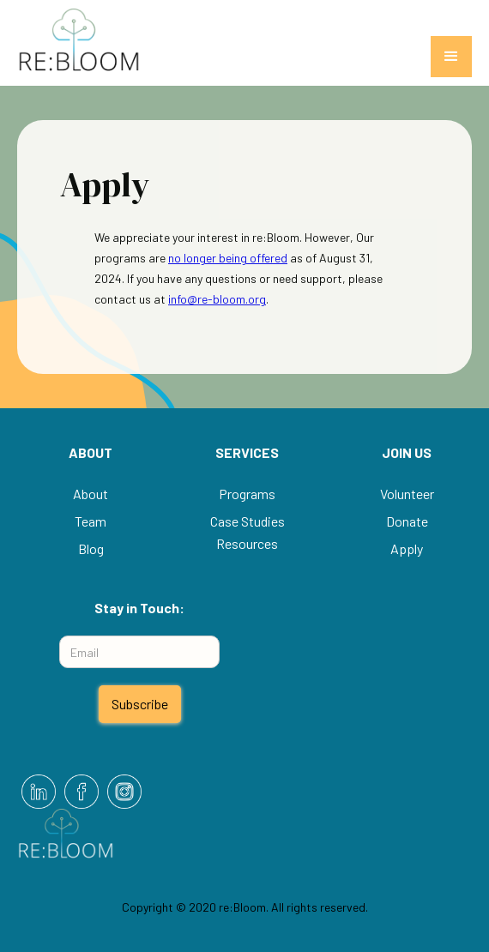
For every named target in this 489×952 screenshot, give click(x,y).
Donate (407, 521)
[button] (451, 56)
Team (90, 521)
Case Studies (247, 521)
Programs (247, 493)
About (90, 493)
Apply (406, 548)
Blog (91, 548)
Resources (247, 543)
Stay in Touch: (139, 608)
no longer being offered (227, 257)
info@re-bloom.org (217, 299)
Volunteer (407, 493)
